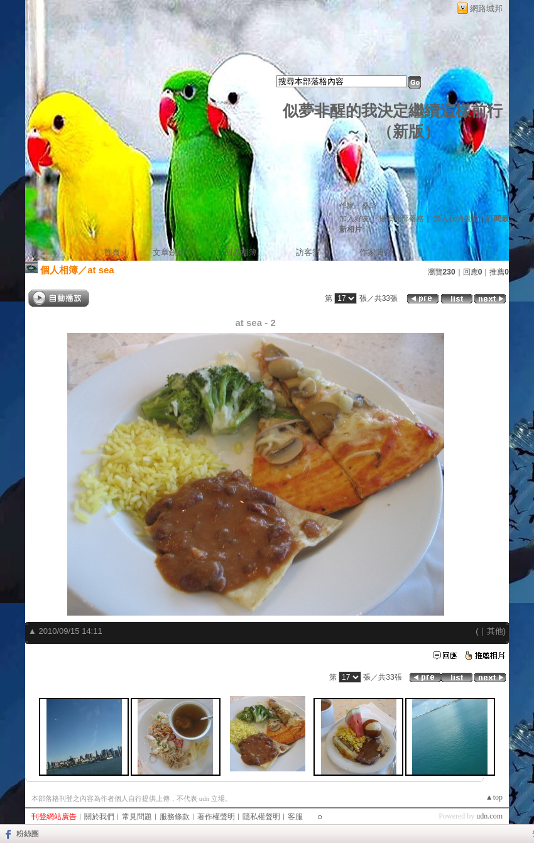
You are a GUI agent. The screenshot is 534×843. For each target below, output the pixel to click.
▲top (494, 797)
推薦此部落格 (401, 218)
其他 (495, 631)
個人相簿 (240, 252)
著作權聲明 (216, 816)
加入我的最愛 (456, 218)
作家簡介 (375, 252)
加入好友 (354, 218)
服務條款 (175, 816)
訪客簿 (308, 252)
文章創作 (169, 252)
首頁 (112, 252)
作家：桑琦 (358, 206)
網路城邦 (486, 8)
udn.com (489, 816)
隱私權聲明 (261, 816)
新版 (408, 131)
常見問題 (137, 816)
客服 (295, 816)
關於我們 (99, 816)
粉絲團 (27, 833)
